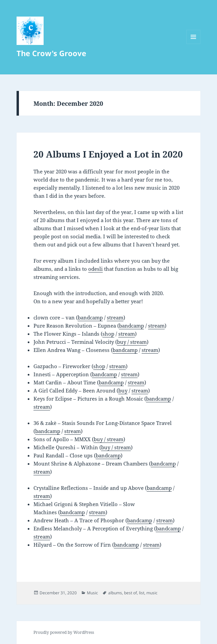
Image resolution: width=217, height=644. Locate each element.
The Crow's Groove (51, 53)
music (152, 593)
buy (122, 390)
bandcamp (90, 317)
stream (115, 317)
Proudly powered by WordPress (63, 632)
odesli (95, 268)
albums (115, 593)
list (141, 593)
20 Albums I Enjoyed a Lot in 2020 (108, 154)
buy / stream (132, 341)
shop (108, 333)
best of (130, 593)
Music (92, 593)
